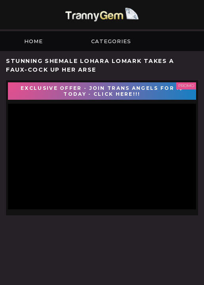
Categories (111, 41)
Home (33, 41)
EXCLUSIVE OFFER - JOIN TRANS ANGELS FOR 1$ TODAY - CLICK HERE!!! (102, 91)
